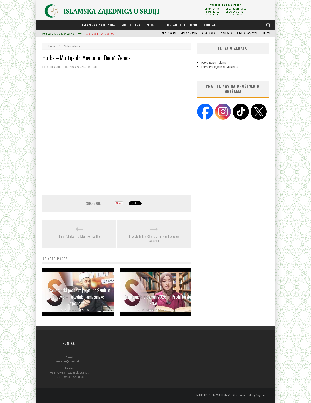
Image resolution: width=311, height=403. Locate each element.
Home (51, 46)
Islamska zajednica (98, 25)
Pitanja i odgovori (248, 33)
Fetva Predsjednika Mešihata (219, 67)
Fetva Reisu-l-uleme (214, 62)
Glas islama (208, 33)
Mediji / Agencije (258, 395)
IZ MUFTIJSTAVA (222, 395)
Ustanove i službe (182, 25)
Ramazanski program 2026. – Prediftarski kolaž (157, 299)
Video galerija (189, 33)
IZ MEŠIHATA (203, 395)
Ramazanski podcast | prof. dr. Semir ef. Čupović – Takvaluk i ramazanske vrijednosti (80, 296)
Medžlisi (154, 25)
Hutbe (267, 33)
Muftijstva (131, 25)
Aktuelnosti (169, 33)
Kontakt (211, 25)
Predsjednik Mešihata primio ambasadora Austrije (154, 238)
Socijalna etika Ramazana (100, 33)
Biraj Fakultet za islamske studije (79, 236)
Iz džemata (226, 33)
